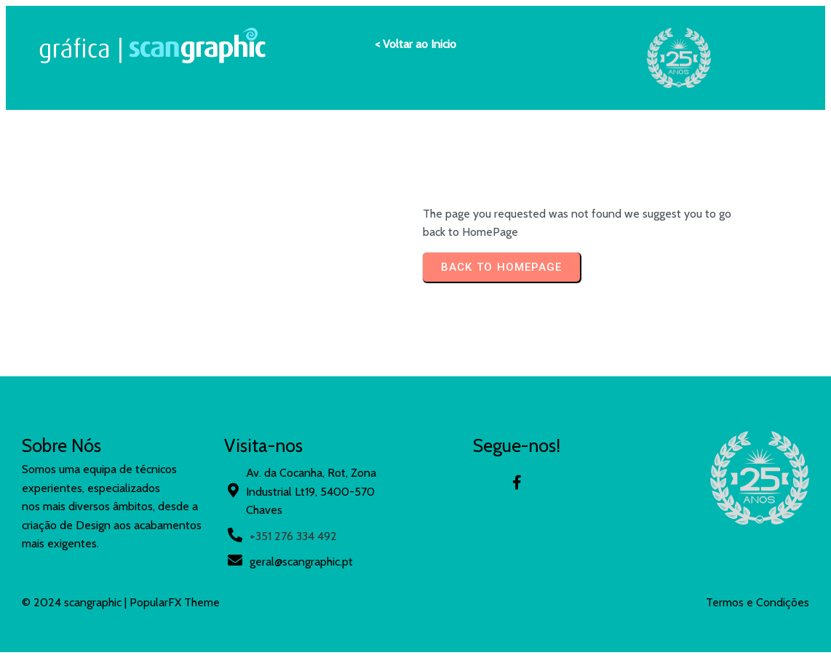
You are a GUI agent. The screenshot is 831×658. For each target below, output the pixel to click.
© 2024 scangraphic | (76, 602)
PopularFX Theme (175, 602)
